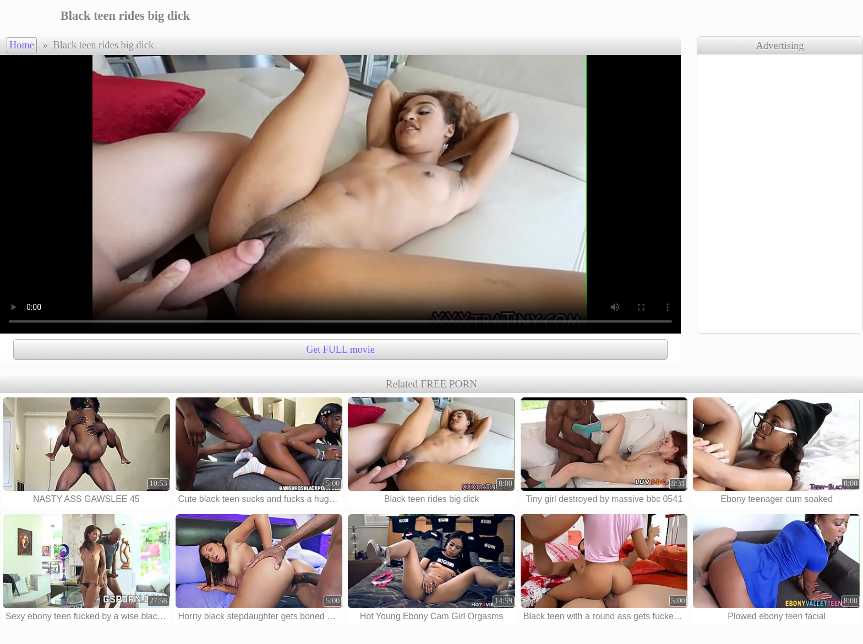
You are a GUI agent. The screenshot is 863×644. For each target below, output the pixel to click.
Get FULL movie (340, 349)
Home (21, 45)
